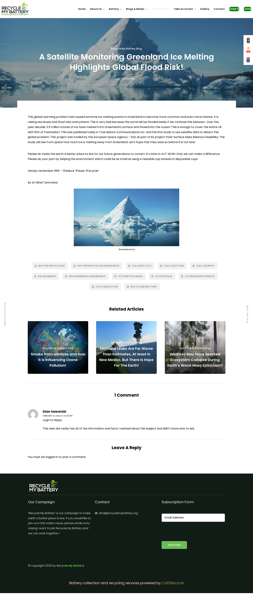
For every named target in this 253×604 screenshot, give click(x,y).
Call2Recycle (173, 582)
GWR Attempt (160, 9)
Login (247, 9)
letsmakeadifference (198, 276)
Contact (219, 9)
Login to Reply (52, 420)
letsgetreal (162, 276)
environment (45, 276)
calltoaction (172, 265)
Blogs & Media (135, 9)
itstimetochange (129, 276)
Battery (114, 9)
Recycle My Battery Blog (126, 49)
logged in (52, 457)
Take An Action (183, 9)
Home (82, 9)
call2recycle (140, 265)
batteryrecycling (50, 265)
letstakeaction (105, 286)
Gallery (204, 9)
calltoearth (204, 265)
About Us (96, 9)
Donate (234, 9)
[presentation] (188, 531)
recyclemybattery (142, 286)
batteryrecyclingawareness (97, 265)
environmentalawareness (85, 276)
